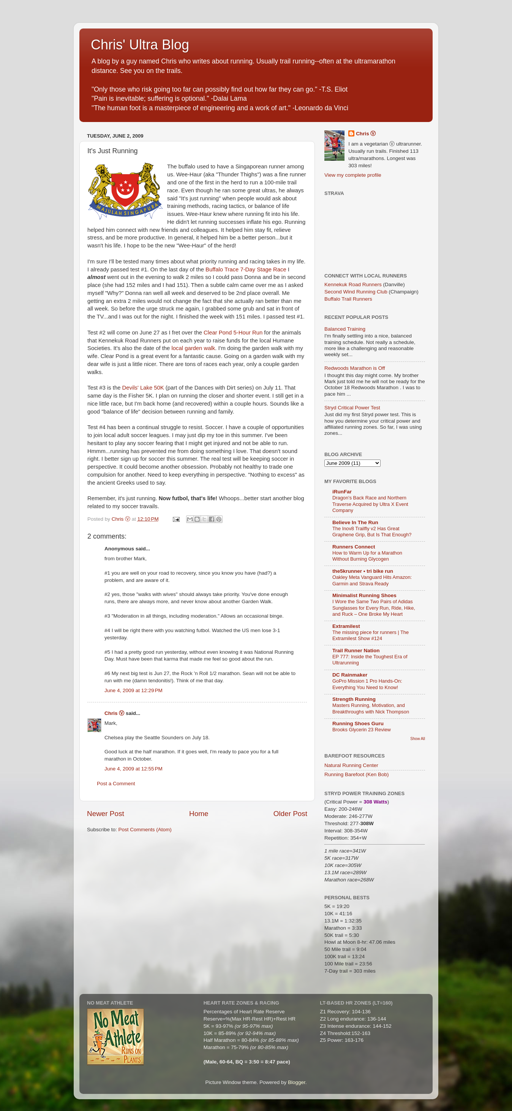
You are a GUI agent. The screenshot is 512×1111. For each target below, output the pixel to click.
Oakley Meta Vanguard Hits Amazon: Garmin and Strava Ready (372, 580)
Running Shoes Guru (358, 723)
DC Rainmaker (349, 675)
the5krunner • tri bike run (362, 571)
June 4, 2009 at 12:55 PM (133, 769)
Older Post (290, 814)
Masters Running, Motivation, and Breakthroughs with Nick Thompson (370, 708)
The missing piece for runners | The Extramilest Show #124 (370, 635)
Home (198, 814)
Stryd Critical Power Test (352, 407)
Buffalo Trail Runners (348, 299)
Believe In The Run (355, 522)
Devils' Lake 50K (143, 388)
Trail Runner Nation (356, 650)
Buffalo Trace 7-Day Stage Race (245, 269)
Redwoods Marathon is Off (354, 368)
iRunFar (342, 491)
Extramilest (346, 626)
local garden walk (193, 348)
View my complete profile (352, 175)
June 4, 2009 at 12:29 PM (133, 690)
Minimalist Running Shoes (364, 595)
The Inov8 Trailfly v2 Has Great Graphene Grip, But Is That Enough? (371, 532)
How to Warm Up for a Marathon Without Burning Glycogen (367, 556)
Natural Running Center (351, 765)
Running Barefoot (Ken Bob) (356, 774)
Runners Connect (353, 547)
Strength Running (354, 699)
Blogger (296, 1082)
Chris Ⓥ (114, 713)
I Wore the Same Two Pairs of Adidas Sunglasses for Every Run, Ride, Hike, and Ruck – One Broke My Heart (373, 608)
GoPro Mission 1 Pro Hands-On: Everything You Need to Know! (367, 684)
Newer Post (105, 814)
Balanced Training (344, 329)
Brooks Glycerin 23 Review (361, 729)
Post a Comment (116, 783)
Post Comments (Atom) (145, 829)
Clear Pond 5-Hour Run (233, 333)
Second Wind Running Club (355, 292)
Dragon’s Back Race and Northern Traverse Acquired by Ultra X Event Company (370, 504)
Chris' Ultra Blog (140, 44)
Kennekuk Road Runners (353, 284)
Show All (417, 739)
